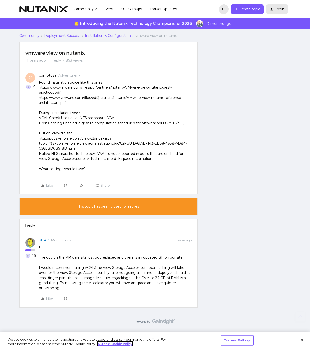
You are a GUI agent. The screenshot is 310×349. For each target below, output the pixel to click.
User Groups (131, 9)
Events (109, 9)
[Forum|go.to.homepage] (43, 9)
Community (29, 35)
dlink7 (44, 240)
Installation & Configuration (108, 35)
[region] (155, 340)
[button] (247, 9)
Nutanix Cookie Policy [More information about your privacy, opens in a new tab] (115, 344)
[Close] (302, 340)
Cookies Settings (237, 340)
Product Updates (162, 9)
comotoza (47, 75)
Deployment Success (62, 35)
